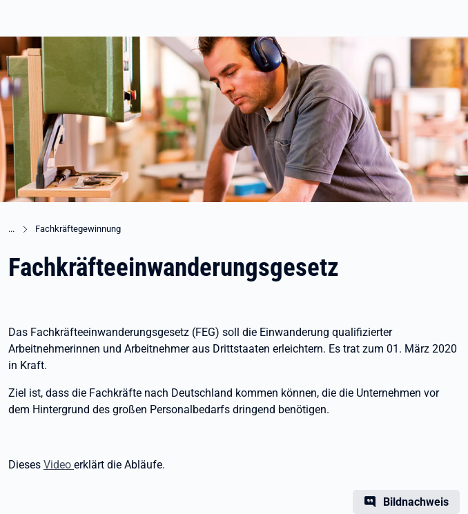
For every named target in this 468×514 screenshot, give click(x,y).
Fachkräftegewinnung (78, 229)
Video (58, 464)
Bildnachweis (416, 501)
